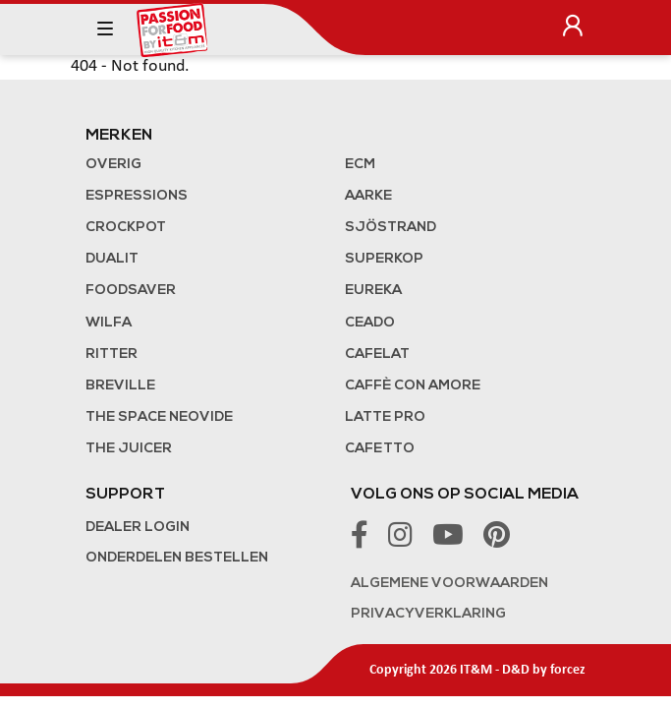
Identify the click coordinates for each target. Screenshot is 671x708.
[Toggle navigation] (105, 29)
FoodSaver (130, 290)
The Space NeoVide (159, 417)
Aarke (368, 196)
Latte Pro (385, 417)
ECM (360, 164)
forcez (568, 670)
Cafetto (380, 449)
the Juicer (128, 449)
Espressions (136, 196)
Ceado (370, 323)
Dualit (112, 259)
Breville (120, 386)
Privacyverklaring (428, 614)
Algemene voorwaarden (449, 583)
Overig (113, 164)
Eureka (373, 290)
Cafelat (377, 354)
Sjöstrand (390, 227)
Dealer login (137, 527)
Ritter (111, 354)
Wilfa (108, 323)
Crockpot (125, 227)
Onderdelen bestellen (176, 558)
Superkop (384, 259)
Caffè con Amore (412, 386)
